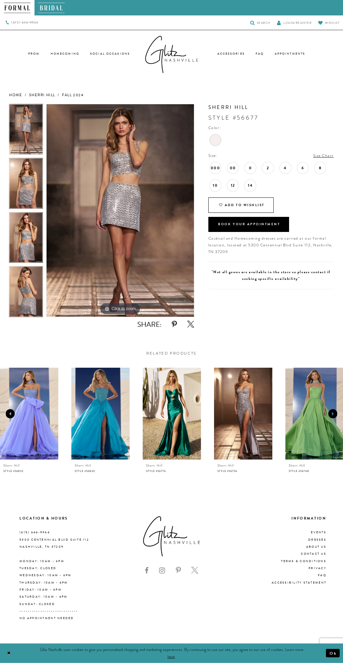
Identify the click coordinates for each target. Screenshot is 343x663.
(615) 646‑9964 (34, 532)
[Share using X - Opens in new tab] (190, 324)
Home (15, 95)
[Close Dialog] (8, 653)
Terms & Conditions (303, 561)
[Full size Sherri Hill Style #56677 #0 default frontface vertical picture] (120, 210)
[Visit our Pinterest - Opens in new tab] (178, 570)
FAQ (322, 575)
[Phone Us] (22, 22)
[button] (294, 22)
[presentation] (29, 414)
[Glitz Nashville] (171, 54)
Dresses (317, 539)
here (171, 657)
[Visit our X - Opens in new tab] (194, 570)
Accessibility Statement (299, 582)
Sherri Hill (42, 95)
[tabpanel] (26, 131)
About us (316, 546)
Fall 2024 (72, 95)
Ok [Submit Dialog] (333, 653)
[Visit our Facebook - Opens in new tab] (147, 570)
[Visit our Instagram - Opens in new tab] (162, 570)
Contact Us (313, 553)
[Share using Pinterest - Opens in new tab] (174, 324)
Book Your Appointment (249, 224)
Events (318, 532)
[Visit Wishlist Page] (329, 22)
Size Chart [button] (323, 156)
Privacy (317, 568)
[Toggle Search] (260, 22)
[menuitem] (17, 7)
